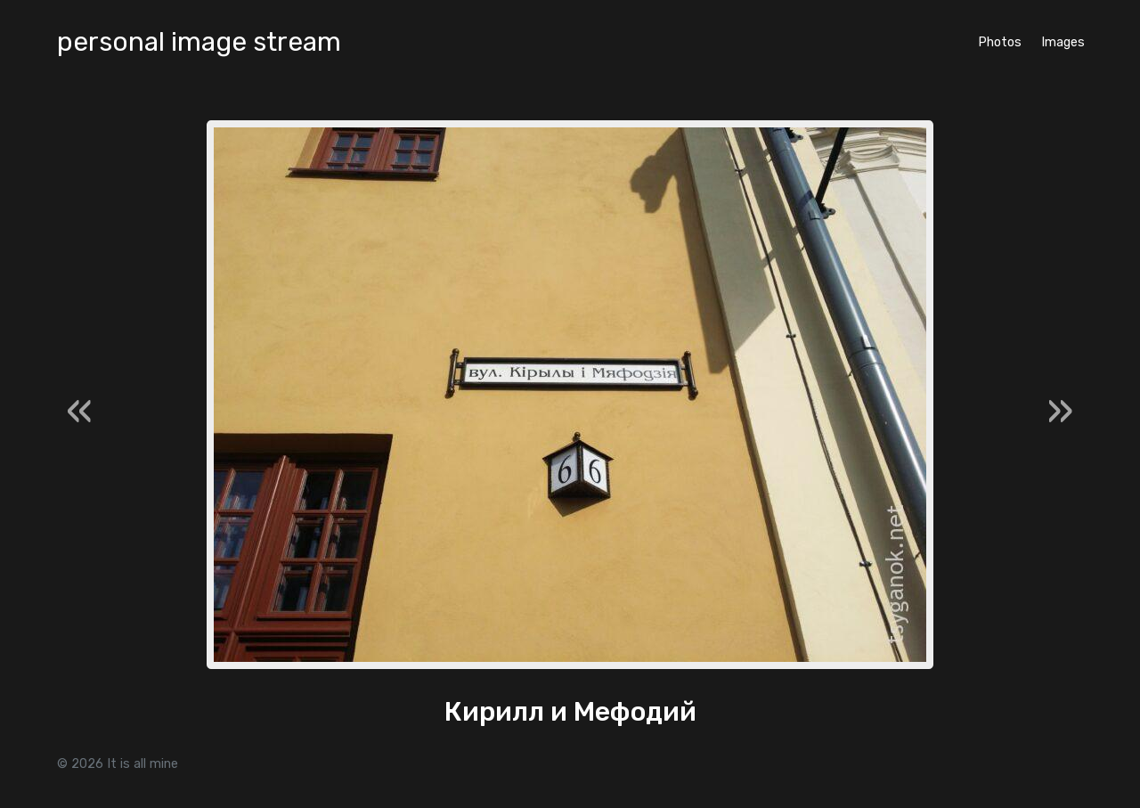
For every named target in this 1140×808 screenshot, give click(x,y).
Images (1063, 42)
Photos (1000, 42)
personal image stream (199, 42)
